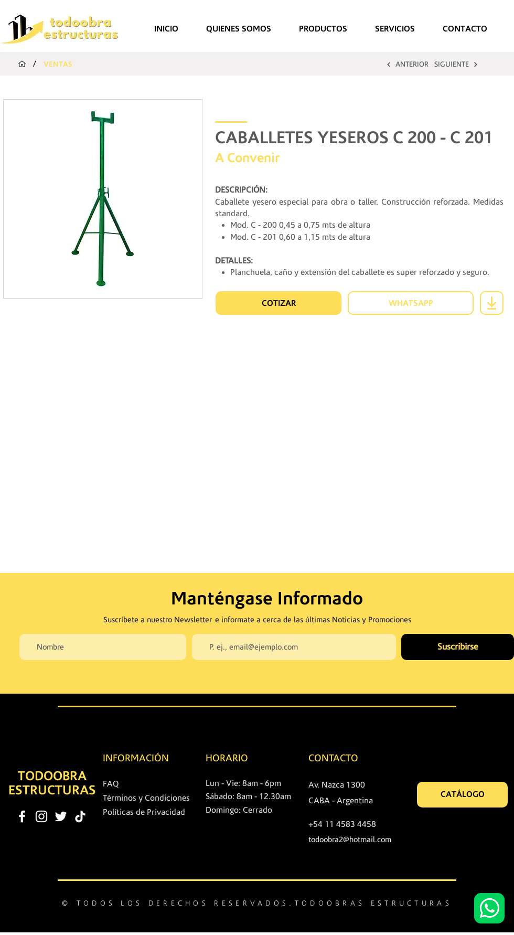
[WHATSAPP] (411, 303)
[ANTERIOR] (407, 64)
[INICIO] (22, 64)
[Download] (492, 303)
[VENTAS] (58, 64)
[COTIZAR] (278, 303)
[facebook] (22, 816)
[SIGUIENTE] (456, 64)
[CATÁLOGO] (462, 795)
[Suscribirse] (457, 647)
